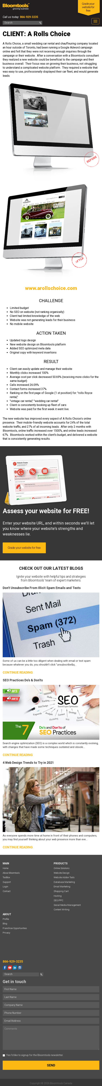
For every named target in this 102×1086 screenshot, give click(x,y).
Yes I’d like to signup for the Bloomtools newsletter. (33, 1055)
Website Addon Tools (64, 877)
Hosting (58, 896)
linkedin (15, 967)
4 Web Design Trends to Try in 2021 (28, 762)
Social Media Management (67, 905)
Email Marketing (62, 886)
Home (5, 868)
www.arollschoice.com (51, 288)
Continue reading (18, 672)
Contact (7, 891)
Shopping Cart (61, 891)
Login (5, 886)
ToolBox (6, 877)
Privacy (6, 932)
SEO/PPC (58, 900)
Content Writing (61, 909)
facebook (5, 967)
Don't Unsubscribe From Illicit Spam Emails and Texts (42, 588)
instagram (20, 967)
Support (7, 882)
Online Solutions (62, 868)
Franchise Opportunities (15, 928)
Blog (5, 923)
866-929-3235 (28, 17)
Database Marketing (64, 882)
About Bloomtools (11, 873)
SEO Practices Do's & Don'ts (23, 680)
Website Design (62, 873)
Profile (6, 919)
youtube (10, 967)
